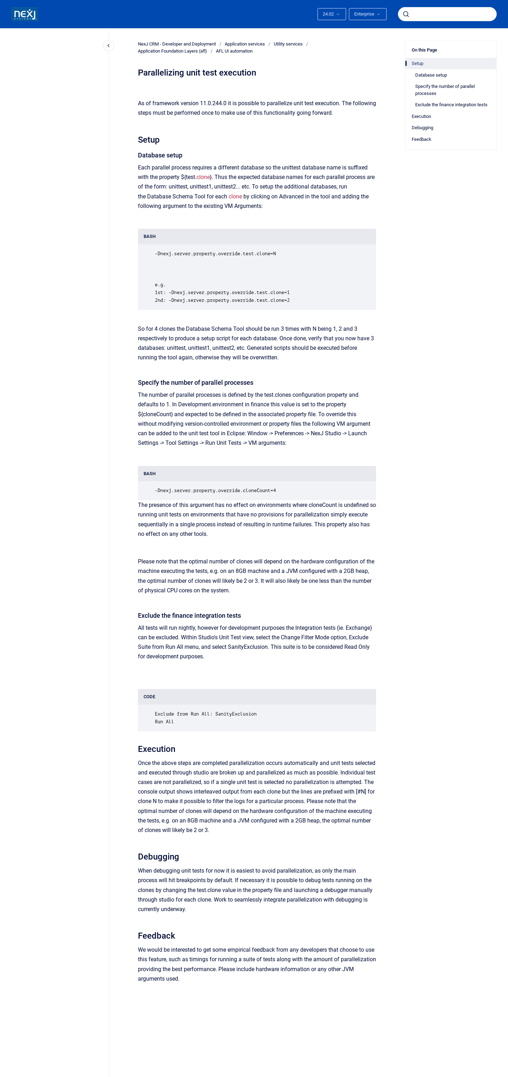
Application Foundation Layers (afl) (172, 51)
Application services (245, 44)
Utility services (288, 44)
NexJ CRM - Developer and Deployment (177, 44)
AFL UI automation (234, 51)
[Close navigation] (108, 45)
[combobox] (447, 14)
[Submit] (406, 14)
